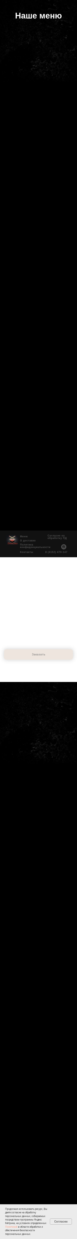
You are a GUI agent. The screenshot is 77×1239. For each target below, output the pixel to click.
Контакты (26, 552)
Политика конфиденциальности (35, 546)
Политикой (11, 1226)
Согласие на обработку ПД (57, 537)
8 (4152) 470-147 (56, 552)
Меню (24, 536)
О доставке (28, 540)
